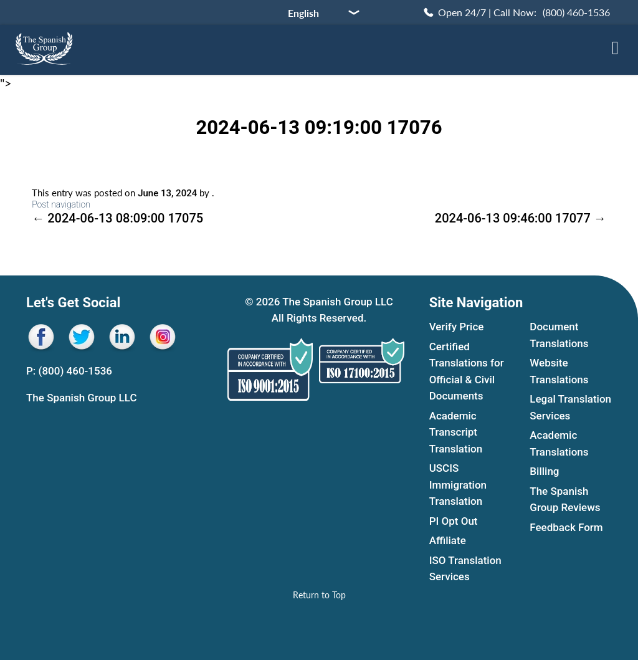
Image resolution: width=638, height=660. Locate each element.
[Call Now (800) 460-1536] (516, 12)
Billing (544, 471)
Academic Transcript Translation (455, 432)
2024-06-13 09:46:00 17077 (520, 218)
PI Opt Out (453, 521)
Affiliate (447, 540)
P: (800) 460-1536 (69, 371)
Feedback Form (566, 527)
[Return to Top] (319, 595)
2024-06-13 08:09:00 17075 (117, 218)
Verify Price (456, 326)
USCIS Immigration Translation (458, 484)
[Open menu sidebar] (615, 48)
